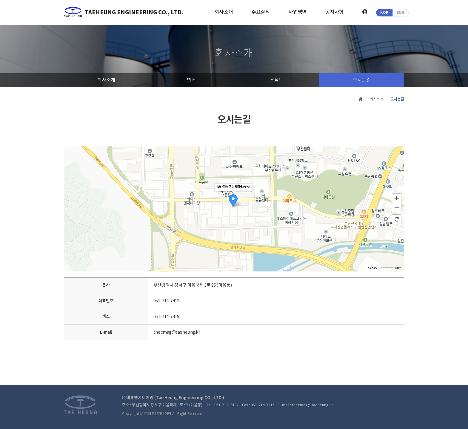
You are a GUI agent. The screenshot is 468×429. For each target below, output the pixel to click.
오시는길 (362, 80)
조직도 (276, 80)
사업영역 (297, 12)
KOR (384, 12)
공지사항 (334, 12)
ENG (401, 12)
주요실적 (260, 12)
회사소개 (224, 12)
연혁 (191, 80)
